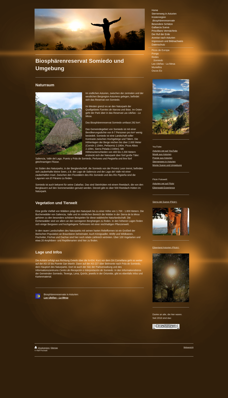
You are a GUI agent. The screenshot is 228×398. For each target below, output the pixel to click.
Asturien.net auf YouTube (165, 151)
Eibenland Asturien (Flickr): (166, 247)
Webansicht (188, 347)
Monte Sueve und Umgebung (167, 165)
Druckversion (42, 348)
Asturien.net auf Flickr (163, 183)
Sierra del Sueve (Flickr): (165, 202)
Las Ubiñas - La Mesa (56, 297)
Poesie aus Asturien (162, 158)
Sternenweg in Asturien (164, 161)
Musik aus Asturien (162, 154)
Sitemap (54, 348)
